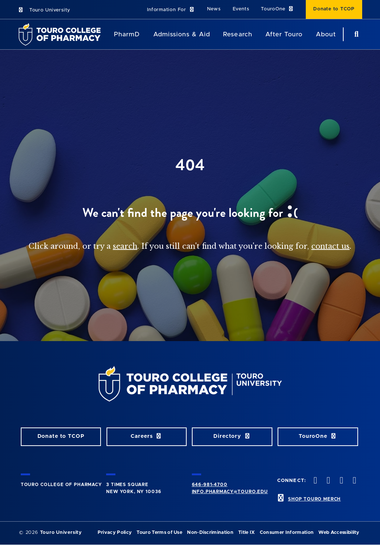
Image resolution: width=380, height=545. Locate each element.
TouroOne (277, 9)
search (125, 246)
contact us (330, 246)
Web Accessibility (338, 532)
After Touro (283, 34)
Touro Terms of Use (159, 532)
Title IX (246, 532)
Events (241, 9)
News (214, 9)
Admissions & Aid (181, 34)
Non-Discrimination (210, 532)
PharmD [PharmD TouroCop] (127, 34)
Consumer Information (287, 532)
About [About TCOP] (326, 34)
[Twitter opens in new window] (327, 481)
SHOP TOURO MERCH (314, 499)
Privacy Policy (115, 532)
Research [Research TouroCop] (237, 34)
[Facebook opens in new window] (315, 481)
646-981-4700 (209, 484)
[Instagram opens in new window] (340, 481)
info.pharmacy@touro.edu (230, 491)
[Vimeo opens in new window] (353, 481)
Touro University (44, 10)
